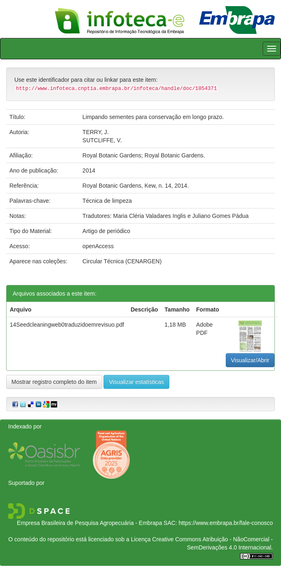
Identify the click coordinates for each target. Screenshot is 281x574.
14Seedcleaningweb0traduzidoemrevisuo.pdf (67, 324)
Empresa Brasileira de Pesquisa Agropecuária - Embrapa (89, 523)
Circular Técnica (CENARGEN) (122, 261)
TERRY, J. (96, 132)
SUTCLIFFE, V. (102, 140)
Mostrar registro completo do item (54, 382)
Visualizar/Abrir (250, 360)
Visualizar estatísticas (136, 382)
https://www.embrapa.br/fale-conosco (226, 523)
